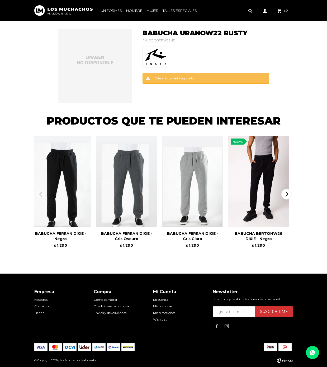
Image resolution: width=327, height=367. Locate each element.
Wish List (160, 319)
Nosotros (41, 300)
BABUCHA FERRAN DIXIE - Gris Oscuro (126, 236)
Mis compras (162, 306)
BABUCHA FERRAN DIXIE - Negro (60, 236)
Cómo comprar (105, 300)
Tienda (39, 313)
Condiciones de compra (111, 306)
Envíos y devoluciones (110, 313)
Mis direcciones (164, 313)
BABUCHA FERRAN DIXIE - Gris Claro (192, 236)
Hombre (134, 10)
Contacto (41, 306)
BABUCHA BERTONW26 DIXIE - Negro (258, 236)
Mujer (152, 10)
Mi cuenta (160, 300)
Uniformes (111, 10)
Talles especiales (180, 10)
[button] (286, 194)
